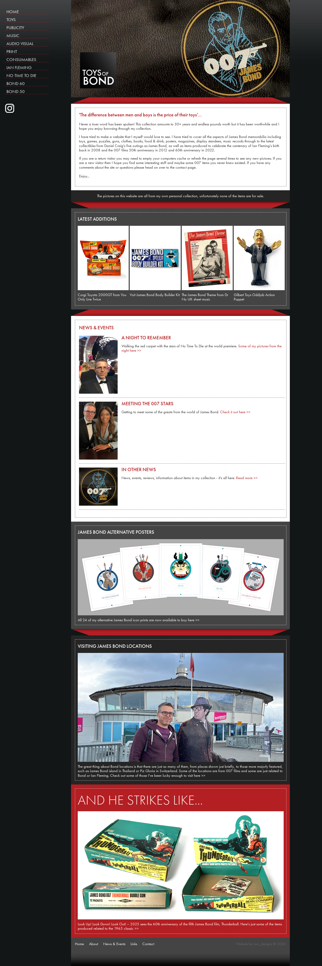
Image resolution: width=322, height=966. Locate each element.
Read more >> (247, 478)
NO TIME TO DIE (21, 75)
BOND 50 (15, 91)
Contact (148, 944)
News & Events (114, 944)
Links (133, 944)
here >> (193, 620)
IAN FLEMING (19, 67)
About (93, 944)
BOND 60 (15, 83)
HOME (12, 11)
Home (79, 944)
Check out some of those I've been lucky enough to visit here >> (157, 775)
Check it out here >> (235, 412)
